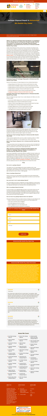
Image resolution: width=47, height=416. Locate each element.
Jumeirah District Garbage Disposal (22, 364)
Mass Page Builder (31, 414)
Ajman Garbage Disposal (11, 340)
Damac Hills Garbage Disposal (23, 337)
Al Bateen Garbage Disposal (12, 347)
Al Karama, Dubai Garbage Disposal (11, 354)
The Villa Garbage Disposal (33, 362)
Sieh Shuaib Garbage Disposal (34, 348)
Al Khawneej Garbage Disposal (12, 357)
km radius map (23, 250)
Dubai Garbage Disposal (22, 344)
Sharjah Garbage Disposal (33, 345)
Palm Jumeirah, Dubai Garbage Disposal (34, 341)
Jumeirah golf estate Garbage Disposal (23, 367)
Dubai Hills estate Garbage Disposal (22, 347)
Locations (32, 388)
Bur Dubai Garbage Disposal (12, 374)
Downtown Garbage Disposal (23, 340)
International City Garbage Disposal (22, 357)
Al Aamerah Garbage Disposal (12, 344)
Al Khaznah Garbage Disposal (12, 361)
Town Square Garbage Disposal (34, 365)
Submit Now (23, 234)
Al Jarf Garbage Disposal (11, 350)
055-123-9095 (23, 394)
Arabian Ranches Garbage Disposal (11, 371)
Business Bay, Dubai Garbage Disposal (12, 378)
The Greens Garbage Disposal (34, 355)
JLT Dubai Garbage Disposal (23, 361)
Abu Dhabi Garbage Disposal (12, 337)
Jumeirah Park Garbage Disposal (22, 374)
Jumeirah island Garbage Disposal (22, 371)
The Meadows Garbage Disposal (34, 358)
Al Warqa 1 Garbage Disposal (12, 364)
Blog (31, 390)
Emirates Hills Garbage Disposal (23, 354)
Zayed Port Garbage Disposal (34, 372)
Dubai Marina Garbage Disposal (23, 350)
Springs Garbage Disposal (33, 352)
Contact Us (32, 392)
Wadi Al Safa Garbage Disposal (34, 369)
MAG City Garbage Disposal (23, 378)
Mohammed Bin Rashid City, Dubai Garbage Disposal (34, 337)
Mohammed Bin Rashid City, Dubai (28, 6)
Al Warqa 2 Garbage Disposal (12, 367)
